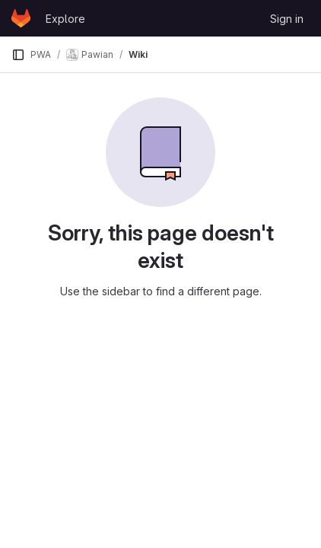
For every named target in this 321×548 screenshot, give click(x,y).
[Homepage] (20, 18)
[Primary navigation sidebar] (18, 55)
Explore (65, 18)
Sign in (287, 18)
